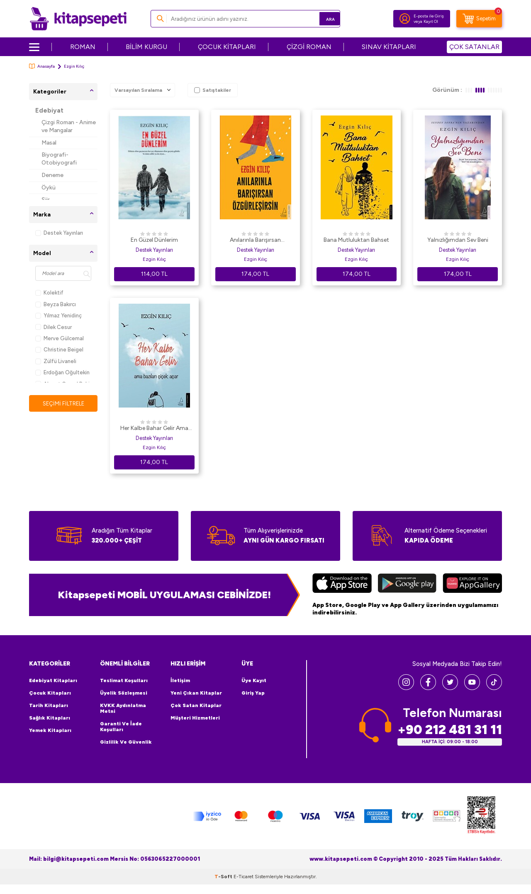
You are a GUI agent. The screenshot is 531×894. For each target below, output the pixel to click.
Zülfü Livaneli (55, 361)
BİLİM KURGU (146, 47)
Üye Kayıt (253, 680)
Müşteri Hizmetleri (195, 718)
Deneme (52, 175)
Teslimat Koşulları (124, 680)
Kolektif (49, 293)
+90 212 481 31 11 (449, 729)
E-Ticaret (243, 876)
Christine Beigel (59, 349)
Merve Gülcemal (59, 338)
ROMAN (82, 47)
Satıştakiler (212, 90)
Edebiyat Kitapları (53, 680)
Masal (48, 142)
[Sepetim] (479, 18)
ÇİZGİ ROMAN (309, 47)
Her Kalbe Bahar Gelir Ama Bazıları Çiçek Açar (154, 429)
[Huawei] (472, 584)
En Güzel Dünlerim (154, 239)
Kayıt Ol (431, 21)
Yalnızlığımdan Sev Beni (457, 239)
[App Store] (342, 584)
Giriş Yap (253, 693)
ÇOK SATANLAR (474, 47)
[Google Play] (407, 584)
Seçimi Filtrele (63, 403)
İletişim (180, 680)
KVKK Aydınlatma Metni (123, 708)
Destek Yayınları (59, 233)
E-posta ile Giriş (429, 16)
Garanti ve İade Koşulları (121, 726)
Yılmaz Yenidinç (58, 315)
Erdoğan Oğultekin (62, 372)
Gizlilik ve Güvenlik (126, 742)
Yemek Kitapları (50, 730)
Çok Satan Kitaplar (196, 705)
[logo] (78, 18)
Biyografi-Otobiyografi (59, 158)
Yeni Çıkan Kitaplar (196, 693)
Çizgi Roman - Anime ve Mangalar (68, 126)
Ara (321, 18)
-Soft (224, 876)
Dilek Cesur (53, 327)
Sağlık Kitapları (49, 718)
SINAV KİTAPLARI (389, 47)
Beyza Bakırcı (55, 304)
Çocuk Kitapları (50, 693)
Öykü (48, 187)
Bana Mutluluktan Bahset (356, 239)
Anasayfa (42, 66)
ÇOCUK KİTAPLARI (227, 47)
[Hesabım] (404, 18)
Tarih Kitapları (48, 705)
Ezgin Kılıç (154, 259)
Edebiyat (49, 110)
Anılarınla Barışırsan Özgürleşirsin (255, 240)
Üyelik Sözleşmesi (123, 693)
